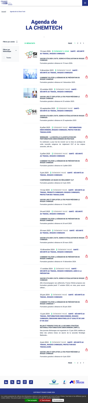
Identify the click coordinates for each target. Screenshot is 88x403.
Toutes (8, 58)
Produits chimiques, (55, 192)
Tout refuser (45, 400)
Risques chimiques (57, 54)
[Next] (83, 43)
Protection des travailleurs (52, 195)
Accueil (3, 11)
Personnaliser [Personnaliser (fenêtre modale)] (58, 400)
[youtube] (18, 382)
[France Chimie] (6, 3)
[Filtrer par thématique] (10, 50)
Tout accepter (31, 400)
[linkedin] (6, 382)
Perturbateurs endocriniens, (59, 316)
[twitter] (12, 382)
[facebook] (31, 382)
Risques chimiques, (60, 130)
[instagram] (25, 382)
